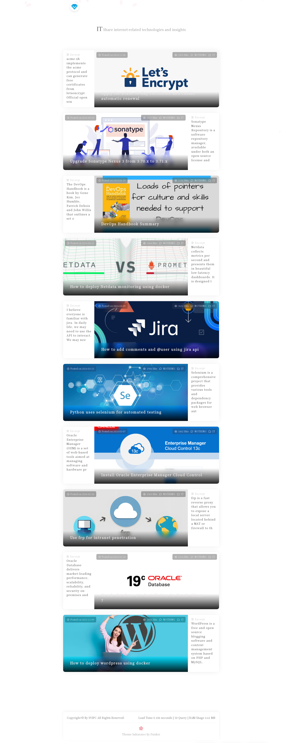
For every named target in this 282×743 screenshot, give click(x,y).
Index (92, 7)
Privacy (163, 7)
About (181, 7)
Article (108, 7)
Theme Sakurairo (134, 734)
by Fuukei (153, 734)
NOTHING (200, 54)
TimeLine (128, 7)
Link (147, 7)
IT (213, 54)
